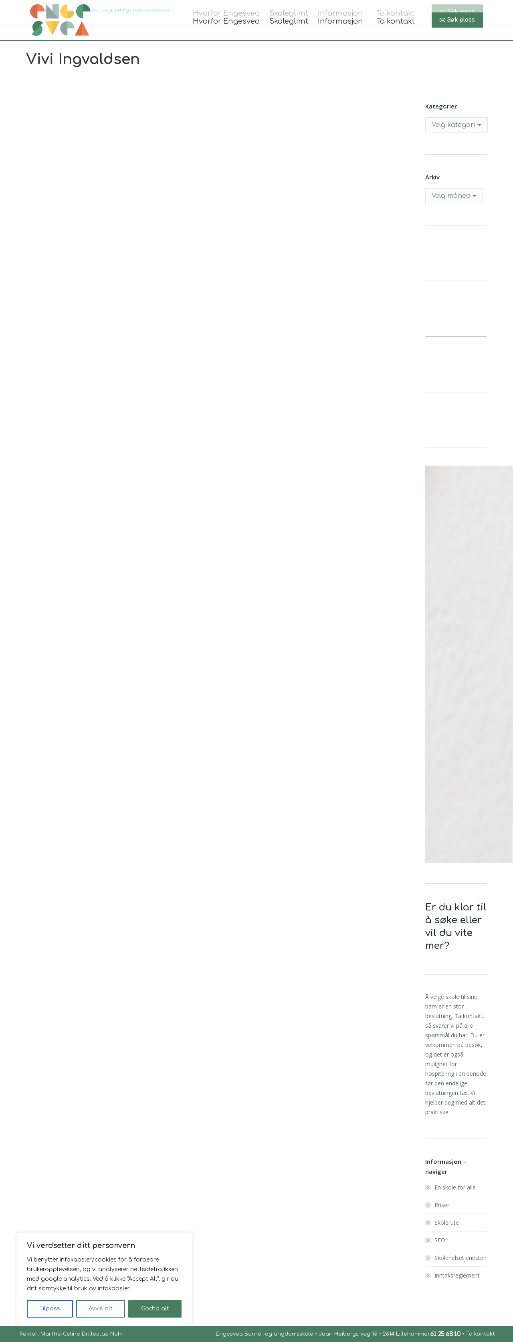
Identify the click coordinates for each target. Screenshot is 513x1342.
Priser (441, 1205)
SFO (439, 1240)
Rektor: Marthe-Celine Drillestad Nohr (71, 1334)
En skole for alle (455, 1187)
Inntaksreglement (457, 1275)
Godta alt (155, 1309)
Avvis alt (101, 1309)
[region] (104, 1279)
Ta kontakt (480, 1334)
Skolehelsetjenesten (460, 1258)
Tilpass (49, 1309)
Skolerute (446, 1222)
